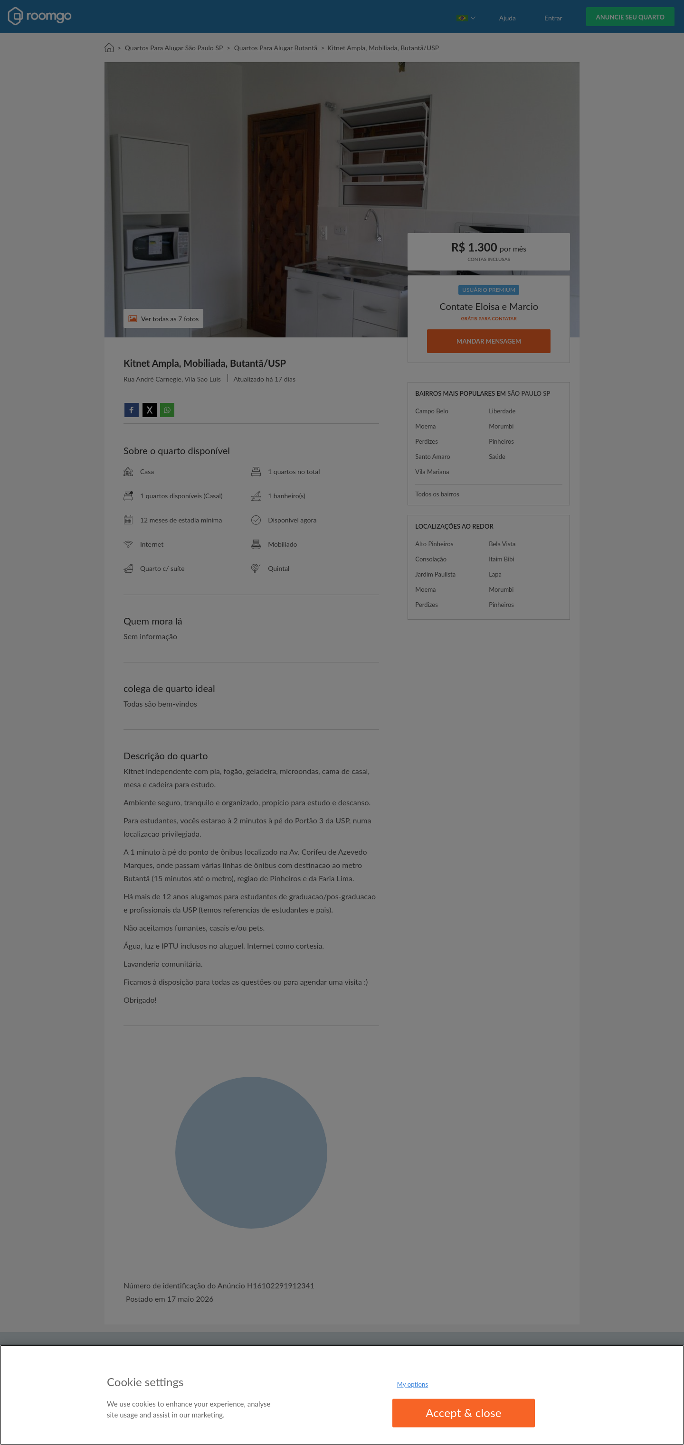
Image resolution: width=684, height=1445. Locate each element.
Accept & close (464, 1412)
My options (412, 1384)
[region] (342, 1395)
